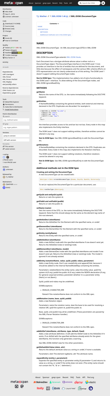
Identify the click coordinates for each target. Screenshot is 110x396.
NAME (40, 26)
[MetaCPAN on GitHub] (16, 389)
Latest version (10, 149)
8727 (13, 48)
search (6, 116)
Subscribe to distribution (14, 107)
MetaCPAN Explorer (12, 102)
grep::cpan (47, 3)
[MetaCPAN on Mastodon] (24, 389)
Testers (7, 48)
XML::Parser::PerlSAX (10, 79)
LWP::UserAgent (8, 74)
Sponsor (38, 3)
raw (12, 26)
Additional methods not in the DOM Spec (55, 35)
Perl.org (90, 377)
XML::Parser (7, 77)
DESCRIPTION (43, 29)
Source (7, 26)
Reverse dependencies (10, 88)
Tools (66, 3)
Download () (12, 24)
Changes (8, 31)
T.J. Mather (8, 177)
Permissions (9, 104)
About (31, 3)
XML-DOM (8, 12)
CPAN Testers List (9, 90)
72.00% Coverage (11, 55)
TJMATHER (8, 184)
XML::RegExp (7, 82)
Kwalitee (8, 53)
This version (9, 146)
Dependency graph (9, 93)
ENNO (6, 188)
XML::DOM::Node (73, 57)
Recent (55, 3)
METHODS (44, 32)
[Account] (103, 3)
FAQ (60, 3)
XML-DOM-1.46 (59, 16)
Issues (7, 38)
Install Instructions (11, 110)
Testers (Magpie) (11, 50)
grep (5, 124)
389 (17, 48)
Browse (7, 29)
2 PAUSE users (8, 160)
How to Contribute (11, 41)
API (70, 3)
